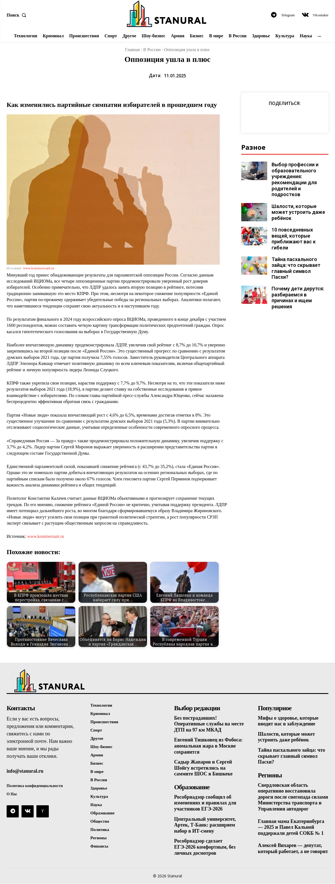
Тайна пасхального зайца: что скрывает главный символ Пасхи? (299, 259)
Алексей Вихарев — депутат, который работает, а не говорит (293, 848)
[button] (18, 15)
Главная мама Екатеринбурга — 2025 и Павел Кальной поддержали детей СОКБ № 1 (291, 827)
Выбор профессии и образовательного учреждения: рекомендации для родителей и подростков (300, 176)
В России (152, 49)
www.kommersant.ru (38, 268)
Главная (132, 49)
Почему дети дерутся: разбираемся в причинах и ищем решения (297, 286)
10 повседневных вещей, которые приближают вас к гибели (292, 233)
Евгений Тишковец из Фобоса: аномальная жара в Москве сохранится (208, 745)
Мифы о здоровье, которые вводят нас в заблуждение (288, 721)
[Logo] (167, 13)
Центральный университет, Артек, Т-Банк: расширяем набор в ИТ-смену (205, 825)
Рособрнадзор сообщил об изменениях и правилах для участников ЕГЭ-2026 (205, 803)
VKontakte (320, 15)
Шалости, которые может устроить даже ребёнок (297, 206)
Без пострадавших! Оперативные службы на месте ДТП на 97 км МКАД (209, 724)
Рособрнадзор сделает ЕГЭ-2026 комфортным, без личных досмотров (205, 847)
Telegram (288, 15)
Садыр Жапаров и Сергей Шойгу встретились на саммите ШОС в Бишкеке (203, 768)
